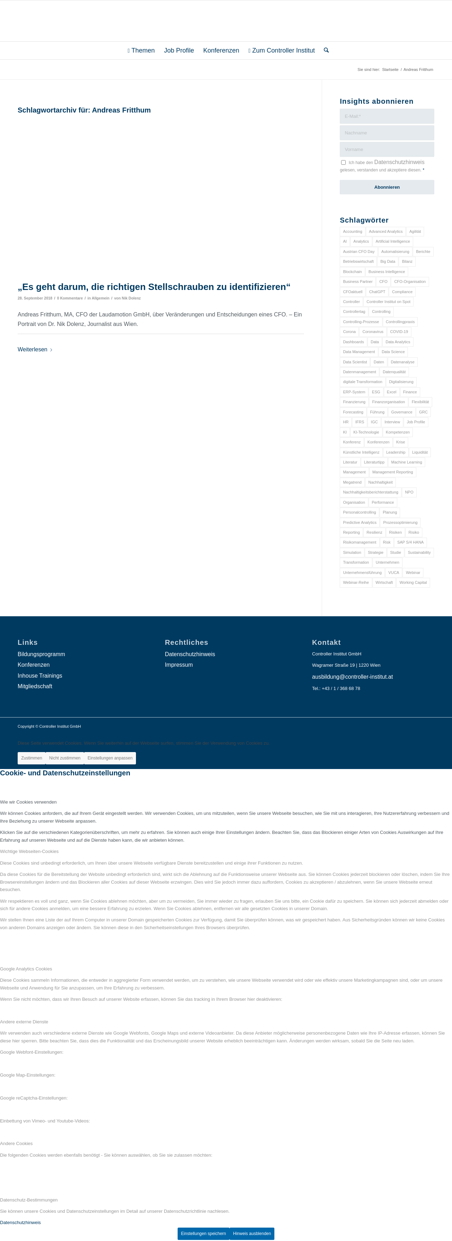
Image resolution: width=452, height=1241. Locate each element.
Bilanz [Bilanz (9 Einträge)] (407, 261)
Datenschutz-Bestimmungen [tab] (29, 1200)
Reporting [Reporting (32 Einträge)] (351, 532)
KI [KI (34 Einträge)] (344, 432)
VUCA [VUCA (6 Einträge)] (393, 572)
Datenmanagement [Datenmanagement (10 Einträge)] (359, 372)
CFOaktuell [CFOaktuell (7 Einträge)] (352, 292)
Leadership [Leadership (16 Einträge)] (395, 452)
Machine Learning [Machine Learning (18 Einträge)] (406, 462)
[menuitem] (141, 50)
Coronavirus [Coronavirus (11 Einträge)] (372, 331)
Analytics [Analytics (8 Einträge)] (361, 241)
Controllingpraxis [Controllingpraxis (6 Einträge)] (400, 322)
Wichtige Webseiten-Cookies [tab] (29, 851)
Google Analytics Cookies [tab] (26, 968)
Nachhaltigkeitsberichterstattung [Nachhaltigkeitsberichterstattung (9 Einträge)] (370, 492)
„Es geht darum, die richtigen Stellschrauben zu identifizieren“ (154, 287)
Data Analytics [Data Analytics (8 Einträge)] (398, 342)
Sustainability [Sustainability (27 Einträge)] (419, 552)
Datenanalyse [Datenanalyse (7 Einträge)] (403, 362)
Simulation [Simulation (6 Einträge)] (352, 552)
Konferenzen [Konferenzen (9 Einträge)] (378, 442)
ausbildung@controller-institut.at (352, 677)
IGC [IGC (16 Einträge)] (374, 422)
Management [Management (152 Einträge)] (354, 472)
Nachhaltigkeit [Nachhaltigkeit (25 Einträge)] (380, 482)
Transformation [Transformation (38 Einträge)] (356, 562)
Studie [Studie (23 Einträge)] (395, 552)
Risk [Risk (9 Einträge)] (387, 542)
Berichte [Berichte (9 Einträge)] (423, 251)
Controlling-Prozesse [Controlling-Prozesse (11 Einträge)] (361, 322)
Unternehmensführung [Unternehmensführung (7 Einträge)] (362, 572)
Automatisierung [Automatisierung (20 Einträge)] (395, 251)
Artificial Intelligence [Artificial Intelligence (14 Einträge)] (393, 241)
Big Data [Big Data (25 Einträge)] (387, 261)
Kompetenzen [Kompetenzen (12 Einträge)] (398, 432)
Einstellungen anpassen (110, 758)
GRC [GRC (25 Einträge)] (423, 412)
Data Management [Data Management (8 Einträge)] (359, 352)
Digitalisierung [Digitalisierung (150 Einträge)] (401, 382)
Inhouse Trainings (40, 676)
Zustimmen (31, 758)
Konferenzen (34, 665)
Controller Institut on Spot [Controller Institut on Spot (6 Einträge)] (388, 301)
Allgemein (100, 298)
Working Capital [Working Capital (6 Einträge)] (413, 582)
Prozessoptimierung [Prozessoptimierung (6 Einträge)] (400, 522)
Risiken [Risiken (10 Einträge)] (395, 532)
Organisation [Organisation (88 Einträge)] (354, 502)
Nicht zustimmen (65, 758)
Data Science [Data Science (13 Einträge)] (393, 352)
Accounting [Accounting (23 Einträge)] (352, 231)
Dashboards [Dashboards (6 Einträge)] (353, 342)
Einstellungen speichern (203, 1233)
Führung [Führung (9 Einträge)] (377, 412)
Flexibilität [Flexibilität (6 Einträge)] (420, 402)
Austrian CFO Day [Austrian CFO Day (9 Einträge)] (358, 251)
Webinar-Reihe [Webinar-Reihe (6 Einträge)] (356, 582)
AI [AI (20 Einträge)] (344, 241)
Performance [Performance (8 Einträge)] (383, 502)
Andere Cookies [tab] (16, 1143)
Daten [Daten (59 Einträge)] (379, 362)
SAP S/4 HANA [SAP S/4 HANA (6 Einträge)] (410, 542)
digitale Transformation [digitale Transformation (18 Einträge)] (362, 382)
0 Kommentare (70, 298)
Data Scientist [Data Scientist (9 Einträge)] (355, 362)
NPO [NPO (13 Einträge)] (409, 492)
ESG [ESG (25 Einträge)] (376, 392)
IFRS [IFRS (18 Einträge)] (359, 422)
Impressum (179, 665)
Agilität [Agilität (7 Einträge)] (415, 231)
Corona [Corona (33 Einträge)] (349, 331)
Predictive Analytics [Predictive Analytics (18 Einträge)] (359, 522)
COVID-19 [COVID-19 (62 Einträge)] (399, 331)
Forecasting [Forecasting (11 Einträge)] (353, 412)
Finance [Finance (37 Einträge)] (410, 392)
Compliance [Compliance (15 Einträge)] (402, 292)
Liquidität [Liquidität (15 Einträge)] (420, 452)
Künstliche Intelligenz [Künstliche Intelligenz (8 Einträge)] (361, 452)
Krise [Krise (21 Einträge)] (400, 442)
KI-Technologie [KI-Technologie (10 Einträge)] (366, 432)
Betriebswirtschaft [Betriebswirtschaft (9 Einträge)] (358, 261)
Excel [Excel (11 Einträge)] (392, 392)
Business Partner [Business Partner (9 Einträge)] (358, 281)
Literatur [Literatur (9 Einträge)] (350, 462)
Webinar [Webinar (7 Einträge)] (413, 572)
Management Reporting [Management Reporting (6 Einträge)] (393, 472)
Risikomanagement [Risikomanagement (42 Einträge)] (359, 542)
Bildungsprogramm (41, 654)
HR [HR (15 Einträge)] (346, 422)
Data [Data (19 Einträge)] (375, 342)
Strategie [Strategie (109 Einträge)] (375, 552)
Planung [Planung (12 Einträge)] (390, 512)
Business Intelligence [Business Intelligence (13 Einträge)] (387, 272)
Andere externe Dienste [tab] (24, 1021)
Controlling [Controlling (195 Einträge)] (381, 311)
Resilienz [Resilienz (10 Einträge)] (374, 532)
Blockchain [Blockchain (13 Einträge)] (352, 272)
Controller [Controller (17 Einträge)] (351, 301)
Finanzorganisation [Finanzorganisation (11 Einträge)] (388, 402)
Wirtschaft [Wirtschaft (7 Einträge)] (384, 582)
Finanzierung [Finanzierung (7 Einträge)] (354, 402)
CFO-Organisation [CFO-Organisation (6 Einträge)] (410, 281)
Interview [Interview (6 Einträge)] (392, 422)
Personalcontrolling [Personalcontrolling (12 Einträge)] (359, 512)
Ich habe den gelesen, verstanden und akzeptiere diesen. (382, 165)
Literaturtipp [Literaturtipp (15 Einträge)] (374, 462)
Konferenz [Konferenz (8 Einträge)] (352, 442)
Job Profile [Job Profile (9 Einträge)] (416, 422)
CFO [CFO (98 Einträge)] (383, 281)
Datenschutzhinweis (399, 162)
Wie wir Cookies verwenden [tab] (28, 802)
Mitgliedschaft (35, 686)
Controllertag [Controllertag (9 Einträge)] (354, 311)
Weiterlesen (35, 349)
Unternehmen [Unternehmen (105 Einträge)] (387, 562)
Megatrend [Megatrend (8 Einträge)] (352, 482)
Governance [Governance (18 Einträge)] (401, 412)
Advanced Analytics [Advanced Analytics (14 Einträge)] (386, 231)
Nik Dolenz (131, 298)
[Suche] (324, 50)
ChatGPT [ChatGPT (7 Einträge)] (377, 292)
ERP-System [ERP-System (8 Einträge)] (354, 392)
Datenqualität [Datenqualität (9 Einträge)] (394, 372)
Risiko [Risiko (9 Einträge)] (414, 532)
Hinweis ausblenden (252, 1233)
